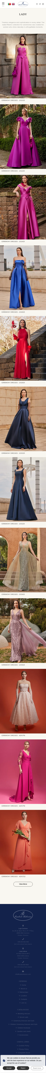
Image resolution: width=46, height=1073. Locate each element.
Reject (23, 1068)
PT (9, 4)
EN (13, 4)
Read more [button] (37, 1068)
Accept (9, 1068)
